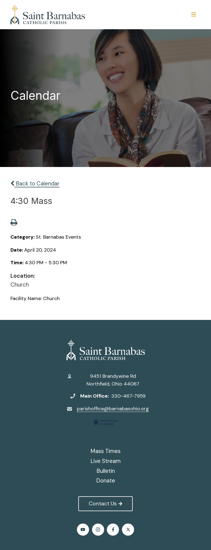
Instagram (98, 529)
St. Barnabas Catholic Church (105, 350)
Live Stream (105, 461)
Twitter (128, 529)
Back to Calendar (34, 183)
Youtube (82, 529)
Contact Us (105, 503)
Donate (105, 480)
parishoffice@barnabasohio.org (113, 408)
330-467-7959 (128, 396)
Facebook (113, 529)
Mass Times (105, 451)
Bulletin (105, 470)
